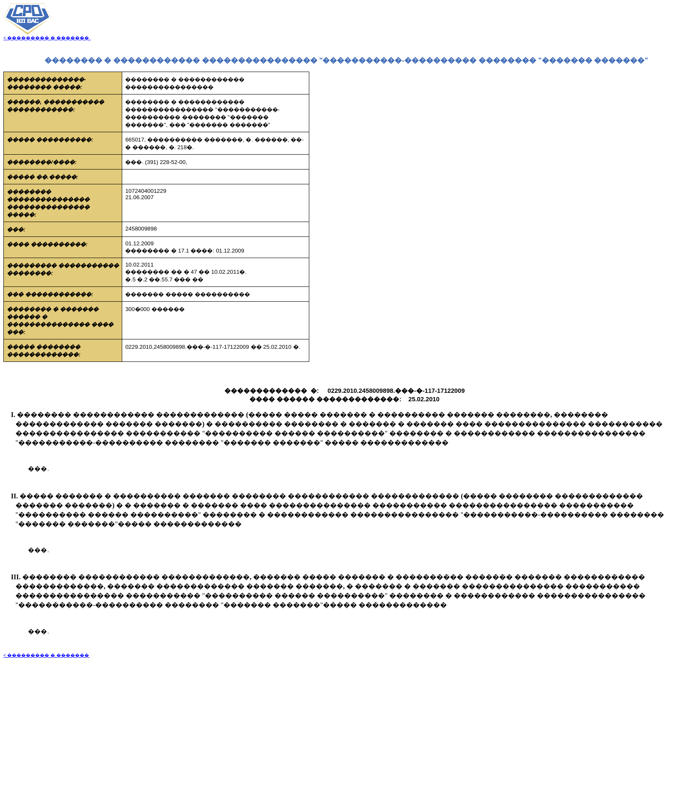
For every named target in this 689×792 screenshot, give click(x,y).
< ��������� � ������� (47, 37)
